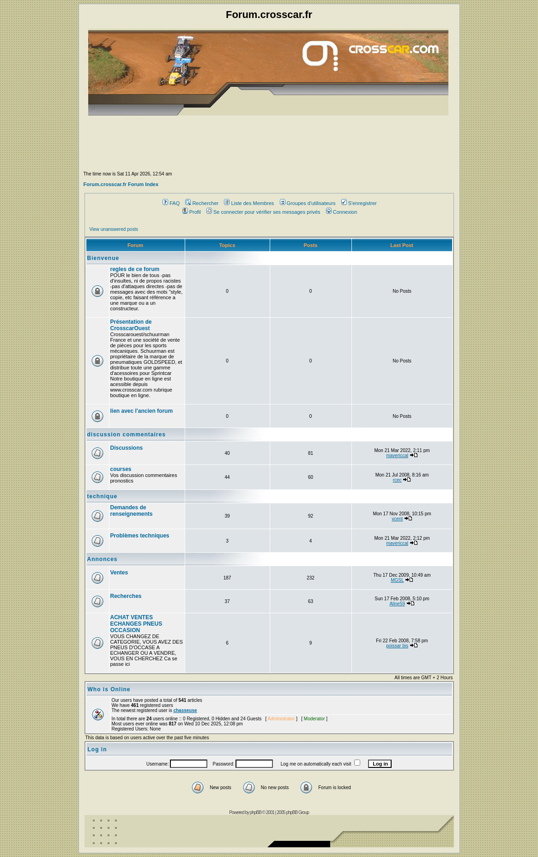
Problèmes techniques (139, 535)
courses (121, 469)
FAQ (171, 203)
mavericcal (397, 455)
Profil (191, 212)
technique (102, 496)
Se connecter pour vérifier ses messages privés (263, 212)
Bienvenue (103, 258)
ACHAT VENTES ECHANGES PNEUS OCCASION (136, 624)
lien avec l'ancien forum (141, 411)
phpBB (255, 812)
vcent (397, 518)
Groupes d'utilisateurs (308, 203)
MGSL (397, 580)
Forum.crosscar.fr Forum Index (121, 184)
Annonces (102, 559)
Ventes (119, 572)
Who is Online (109, 689)
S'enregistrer (359, 203)
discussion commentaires (126, 434)
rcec (397, 480)
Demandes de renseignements (131, 510)
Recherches (126, 596)
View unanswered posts (114, 229)
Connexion (341, 212)
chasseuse (185, 710)
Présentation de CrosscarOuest (131, 325)
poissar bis (397, 645)
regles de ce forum (135, 269)
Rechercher (201, 203)
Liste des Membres (249, 203)
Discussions (126, 448)
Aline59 (397, 603)
